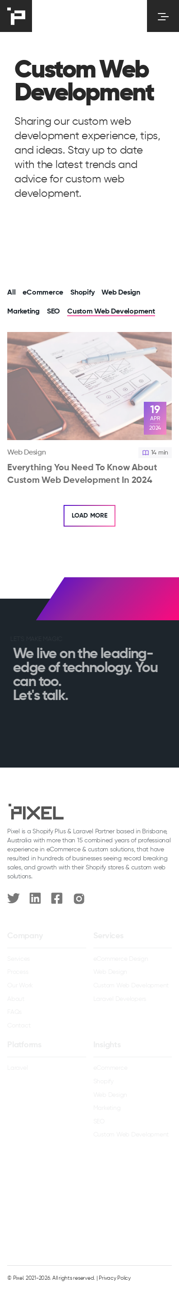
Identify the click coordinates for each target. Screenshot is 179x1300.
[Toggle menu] (163, 16)
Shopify (82, 292)
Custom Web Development (111, 311)
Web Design (120, 292)
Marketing (23, 311)
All (11, 292)
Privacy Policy (115, 1278)
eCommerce (43, 292)
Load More (89, 516)
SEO (53, 311)
